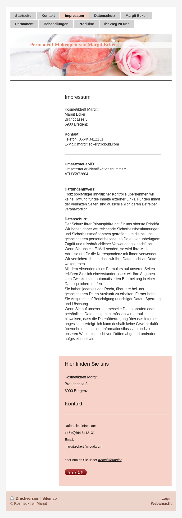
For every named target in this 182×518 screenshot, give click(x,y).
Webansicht (161, 503)
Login (167, 498)
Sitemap (49, 498)
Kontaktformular (110, 460)
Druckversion (25, 498)
